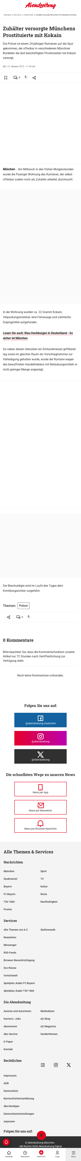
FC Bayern (9, 894)
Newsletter (10, 937)
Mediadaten (47, 1011)
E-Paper (8, 1041)
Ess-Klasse (10, 967)
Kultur (44, 886)
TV (42, 878)
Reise (43, 894)
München (17, 15)
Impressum (10, 1075)
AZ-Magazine (48, 1026)
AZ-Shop (45, 1018)
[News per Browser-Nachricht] (40, 825)
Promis (8, 909)
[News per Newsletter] (40, 807)
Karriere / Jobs (12, 1018)
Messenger (10, 945)
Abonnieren (10, 1026)
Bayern (8, 886)
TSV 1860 (9, 901)
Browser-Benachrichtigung (19, 960)
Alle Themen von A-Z (16, 929)
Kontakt (8, 1049)
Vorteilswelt (11, 975)
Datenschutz (11, 1090)
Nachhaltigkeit (49, 901)
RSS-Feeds (10, 952)
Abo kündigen (11, 1106)
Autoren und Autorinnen (17, 1011)
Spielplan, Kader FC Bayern (19, 983)
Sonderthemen (49, 1034)
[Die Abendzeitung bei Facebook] (40, 720)
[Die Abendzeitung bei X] (40, 756)
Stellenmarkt (47, 929)
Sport (43, 871)
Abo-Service (11, 1034)
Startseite (7, 15)
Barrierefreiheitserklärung (19, 1098)
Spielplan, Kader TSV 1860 (19, 990)
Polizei (23, 605)
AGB (6, 1083)
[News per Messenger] (40, 789)
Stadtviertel (28, 15)
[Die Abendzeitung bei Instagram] (40, 738)
